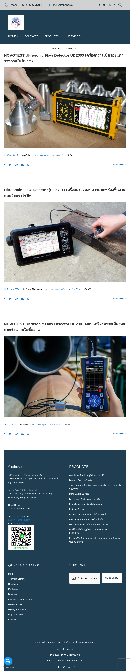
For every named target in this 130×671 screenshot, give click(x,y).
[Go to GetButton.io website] (8, 667)
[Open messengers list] (8, 661)
